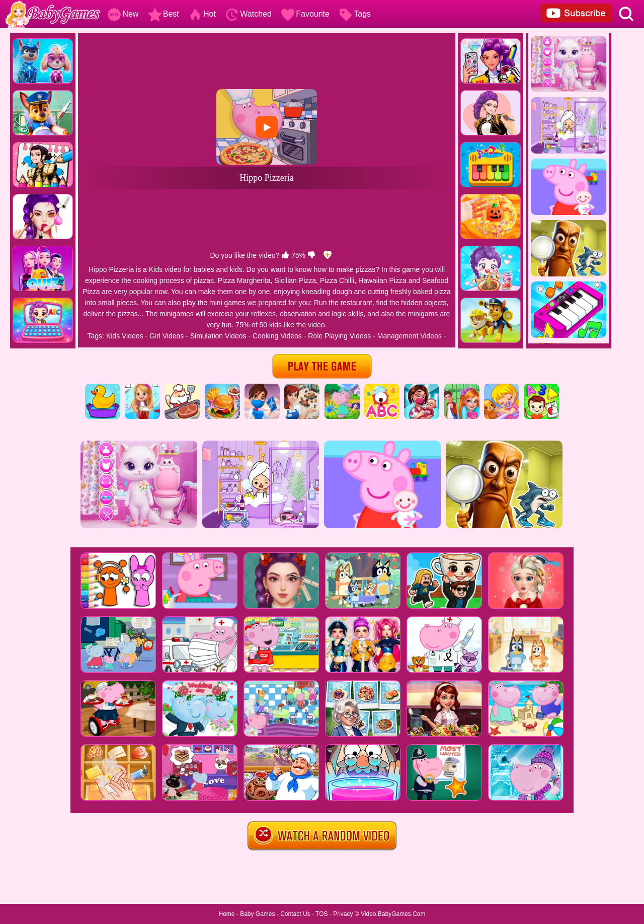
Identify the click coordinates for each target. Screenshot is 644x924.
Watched (248, 14)
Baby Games (257, 913)
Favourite (305, 14)
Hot (202, 14)
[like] (285, 255)
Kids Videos (124, 336)
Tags (355, 14)
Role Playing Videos (339, 336)
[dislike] (311, 255)
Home (226, 913)
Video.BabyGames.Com (393, 913)
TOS (321, 913)
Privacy (343, 913)
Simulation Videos (218, 336)
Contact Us (295, 913)
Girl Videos (166, 336)
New (122, 14)
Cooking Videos (277, 336)
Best (163, 14)
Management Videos (409, 336)
